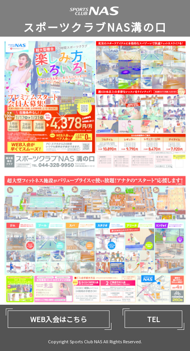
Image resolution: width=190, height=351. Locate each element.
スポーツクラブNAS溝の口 (95, 27)
